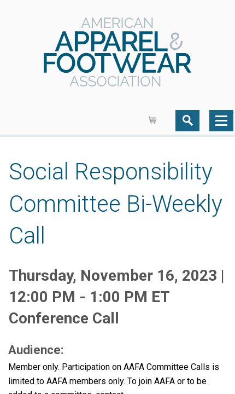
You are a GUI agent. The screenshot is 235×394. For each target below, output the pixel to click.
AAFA (117, 53)
